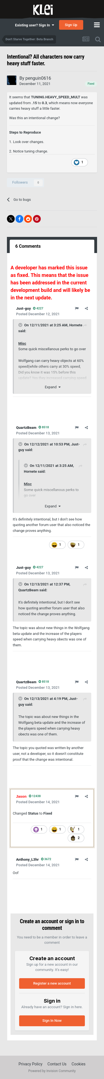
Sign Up (71, 25)
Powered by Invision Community (52, 1071)
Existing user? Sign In (34, 25)
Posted (38, 314)
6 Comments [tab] (28, 246)
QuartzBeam (28, 590)
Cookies (78, 1064)
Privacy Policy (30, 1064)
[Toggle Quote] (20, 325)
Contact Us (57, 1064)
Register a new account (52, 983)
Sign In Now (52, 1020)
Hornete (75, 325)
